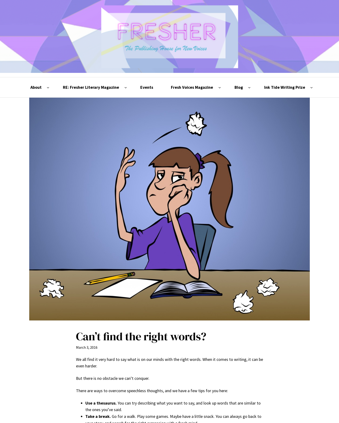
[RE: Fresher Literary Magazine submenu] (125, 87)
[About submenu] (48, 87)
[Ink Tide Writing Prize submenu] (311, 87)
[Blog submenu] (249, 87)
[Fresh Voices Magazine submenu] (219, 87)
